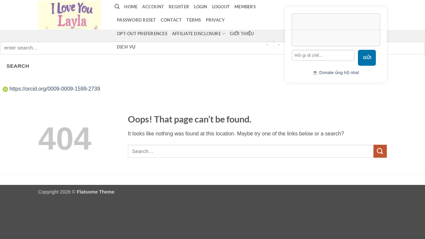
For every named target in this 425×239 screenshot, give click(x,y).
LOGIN (200, 6)
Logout (221, 6)
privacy (215, 20)
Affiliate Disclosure (198, 34)
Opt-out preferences (142, 33)
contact (171, 20)
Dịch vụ (126, 46)
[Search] (117, 6)
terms (193, 20)
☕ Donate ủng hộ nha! (335, 72)
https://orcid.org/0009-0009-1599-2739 (51, 89)
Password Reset (136, 20)
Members (245, 6)
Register (179, 6)
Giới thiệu (242, 33)
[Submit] (380, 151)
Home (130, 6)
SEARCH (18, 66)
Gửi (367, 57)
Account (153, 6)
